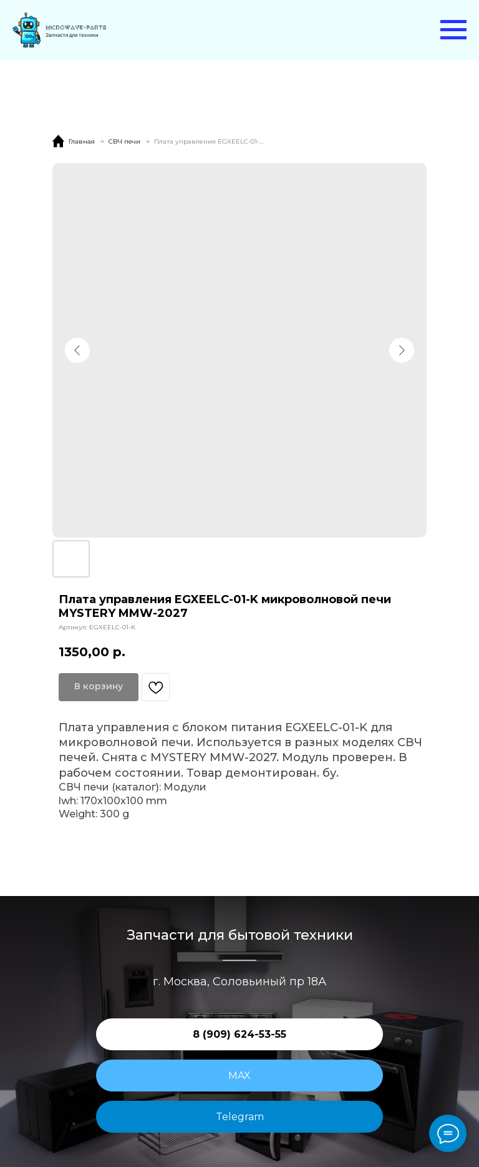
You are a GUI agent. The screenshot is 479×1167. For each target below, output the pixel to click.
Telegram (240, 1117)
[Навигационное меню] (453, 30)
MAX (239, 1075)
